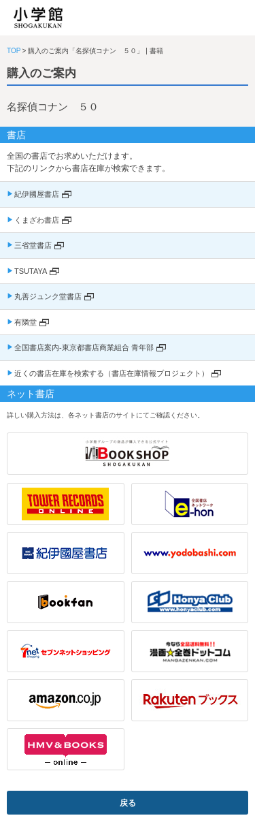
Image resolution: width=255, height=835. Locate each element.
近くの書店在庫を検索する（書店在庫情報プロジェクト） (111, 373)
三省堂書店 (33, 245)
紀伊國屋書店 (36, 194)
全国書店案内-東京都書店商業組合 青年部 (84, 347)
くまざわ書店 (36, 220)
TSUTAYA (30, 271)
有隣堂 (25, 322)
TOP (13, 50)
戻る (128, 803)
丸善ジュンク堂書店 (48, 296)
